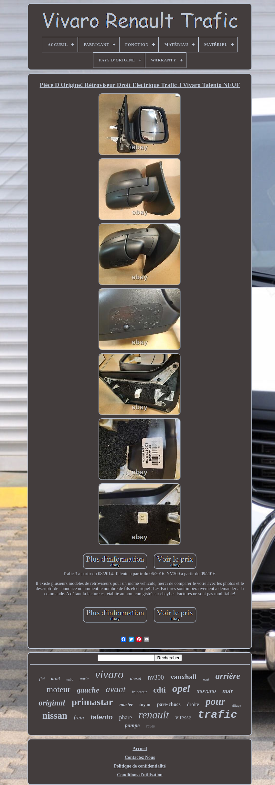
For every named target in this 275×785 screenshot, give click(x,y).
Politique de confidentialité (139, 766)
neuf (206, 679)
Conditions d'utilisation (139, 774)
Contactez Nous (140, 757)
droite (193, 704)
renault (154, 715)
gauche (88, 690)
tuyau (144, 704)
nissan (54, 715)
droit (55, 678)
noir (227, 690)
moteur (58, 689)
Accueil (139, 748)
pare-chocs (168, 704)
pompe (132, 725)
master (126, 704)
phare (125, 717)
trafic (217, 715)
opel (181, 688)
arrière (228, 676)
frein (79, 718)
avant (116, 689)
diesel (135, 678)
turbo (70, 679)
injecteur (139, 691)
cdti (159, 690)
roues (150, 726)
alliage (236, 705)
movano (206, 690)
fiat (42, 678)
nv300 (156, 677)
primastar (92, 701)
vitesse (183, 717)
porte (84, 678)
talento (101, 717)
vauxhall (183, 677)
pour (215, 701)
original (51, 702)
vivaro (109, 674)
